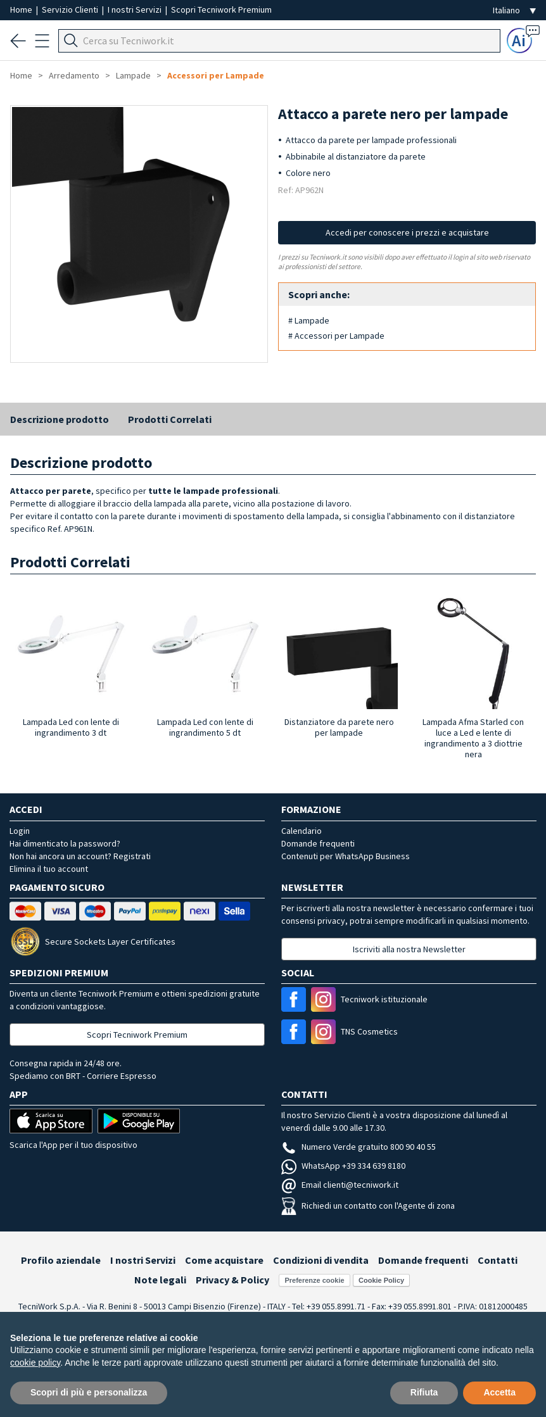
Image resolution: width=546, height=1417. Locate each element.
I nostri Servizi (135, 9)
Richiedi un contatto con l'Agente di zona (368, 1205)
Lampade (133, 75)
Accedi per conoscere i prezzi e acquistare (407, 232)
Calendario (301, 830)
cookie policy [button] (35, 1362)
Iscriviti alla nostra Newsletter (409, 949)
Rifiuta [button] (424, 1392)
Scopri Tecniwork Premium (221, 9)
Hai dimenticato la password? (65, 843)
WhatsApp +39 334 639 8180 (343, 1165)
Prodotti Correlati (170, 419)
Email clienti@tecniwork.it (339, 1184)
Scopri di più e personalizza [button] (88, 1392)
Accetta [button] (499, 1392)
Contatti (497, 1260)
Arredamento (74, 75)
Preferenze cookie (314, 1280)
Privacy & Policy (232, 1279)
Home (22, 9)
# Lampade (308, 320)
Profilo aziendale (61, 1260)
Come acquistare (224, 1260)
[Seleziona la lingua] (514, 10)
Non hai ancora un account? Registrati (80, 856)
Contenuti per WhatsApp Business (345, 856)
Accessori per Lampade (215, 75)
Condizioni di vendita (321, 1260)
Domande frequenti (318, 843)
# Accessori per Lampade (336, 335)
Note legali (160, 1279)
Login (20, 830)
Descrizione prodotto (59, 419)
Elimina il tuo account (49, 868)
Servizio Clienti (71, 9)
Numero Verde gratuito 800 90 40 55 (358, 1146)
